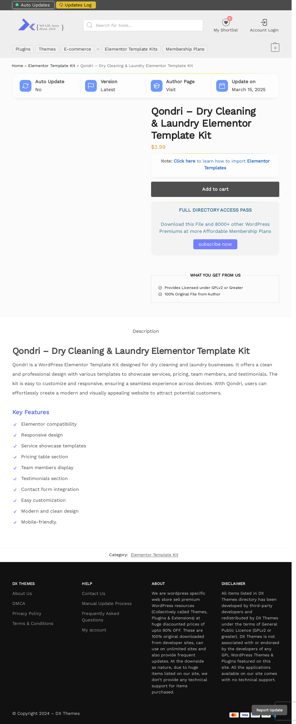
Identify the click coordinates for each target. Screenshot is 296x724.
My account (94, 627)
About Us (22, 590)
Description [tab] (146, 328)
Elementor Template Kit (51, 62)
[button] (274, 47)
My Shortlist (226, 24)
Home (17, 62)
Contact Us (93, 590)
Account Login (264, 25)
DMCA (18, 600)
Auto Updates (33, 5)
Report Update (269, 710)
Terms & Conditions (32, 620)
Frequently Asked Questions (100, 614)
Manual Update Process (107, 600)
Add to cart (215, 186)
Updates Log (75, 5)
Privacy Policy (26, 610)
